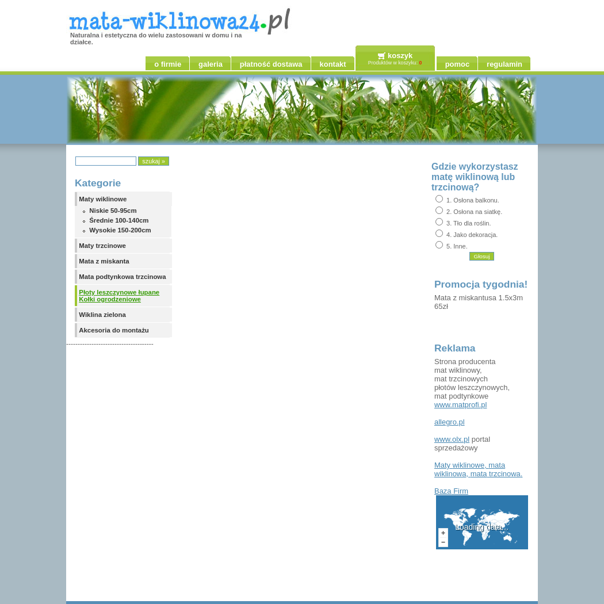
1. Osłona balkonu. (472, 200)
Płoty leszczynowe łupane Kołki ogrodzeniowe (119, 296)
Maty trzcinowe (102, 245)
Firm (451, 491)
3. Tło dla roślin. (468, 223)
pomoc (457, 64)
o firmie (167, 64)
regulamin (504, 64)
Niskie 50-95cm (112, 210)
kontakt (333, 64)
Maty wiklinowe (103, 199)
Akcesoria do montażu (114, 330)
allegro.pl (449, 422)
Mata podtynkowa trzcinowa (122, 276)
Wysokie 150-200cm (120, 230)
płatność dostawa (271, 64)
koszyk (400, 55)
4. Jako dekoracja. (472, 234)
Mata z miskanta (104, 261)
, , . (478, 469)
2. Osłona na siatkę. (474, 211)
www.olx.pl (451, 439)
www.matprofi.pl (460, 404)
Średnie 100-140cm (118, 220)
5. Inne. (457, 246)
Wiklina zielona (102, 314)
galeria (210, 64)
